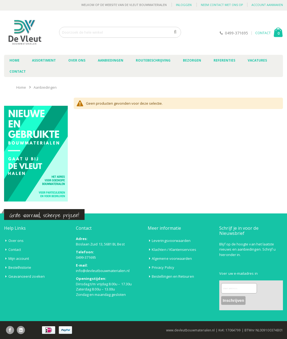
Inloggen (184, 5)
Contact (14, 249)
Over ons (16, 240)
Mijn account (18, 258)
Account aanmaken (267, 5)
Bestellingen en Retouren (173, 276)
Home (21, 87)
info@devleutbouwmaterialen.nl (103, 270)
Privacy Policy (163, 267)
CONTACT (263, 33)
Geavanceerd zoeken (26, 276)
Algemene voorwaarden (172, 258)
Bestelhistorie (19, 267)
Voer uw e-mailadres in (238, 273)
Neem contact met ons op (222, 5)
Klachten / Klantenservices (174, 249)
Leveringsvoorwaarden (171, 240)
